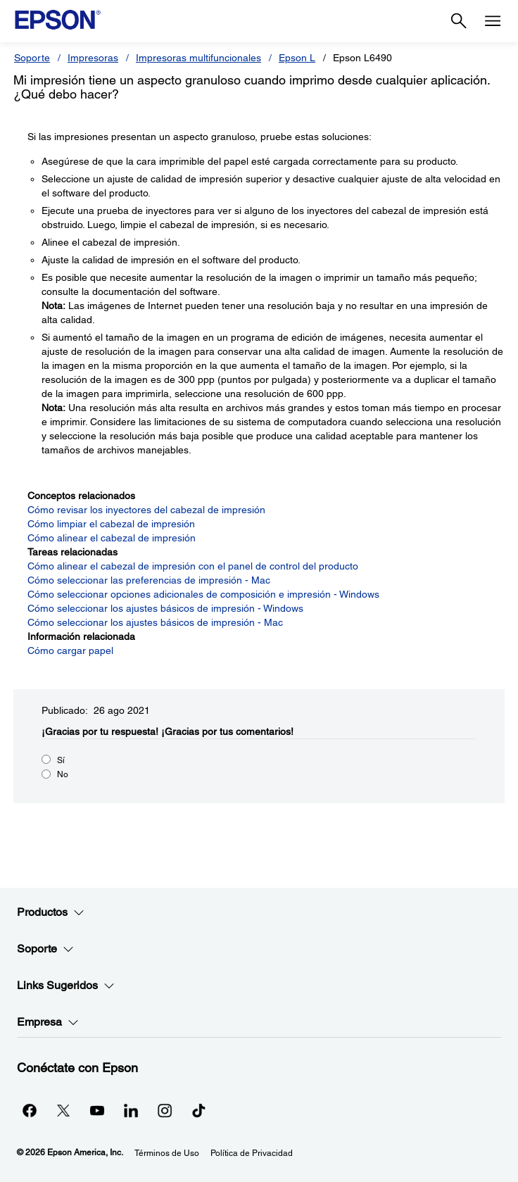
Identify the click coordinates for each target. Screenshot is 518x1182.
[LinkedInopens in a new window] (131, 1110)
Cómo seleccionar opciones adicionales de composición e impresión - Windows (203, 594)
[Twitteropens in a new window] (63, 1110)
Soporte (32, 57)
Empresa (48, 1022)
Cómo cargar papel (70, 650)
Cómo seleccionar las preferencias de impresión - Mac (148, 580)
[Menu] (492, 21)
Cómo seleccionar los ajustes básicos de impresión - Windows (165, 608)
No (62, 774)
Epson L (297, 57)
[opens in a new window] (198, 1110)
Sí (61, 760)
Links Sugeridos (66, 985)
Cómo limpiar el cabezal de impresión (111, 523)
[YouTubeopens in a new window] (97, 1110)
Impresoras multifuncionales (198, 57)
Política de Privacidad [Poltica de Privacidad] (251, 1153)
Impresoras (93, 57)
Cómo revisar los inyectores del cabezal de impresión (146, 509)
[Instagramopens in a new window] (164, 1110)
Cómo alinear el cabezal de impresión (111, 537)
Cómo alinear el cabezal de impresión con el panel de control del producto (192, 566)
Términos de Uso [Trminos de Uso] (166, 1153)
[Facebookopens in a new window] (29, 1110)
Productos (50, 912)
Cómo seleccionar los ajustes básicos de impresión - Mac (155, 622)
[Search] (459, 21)
